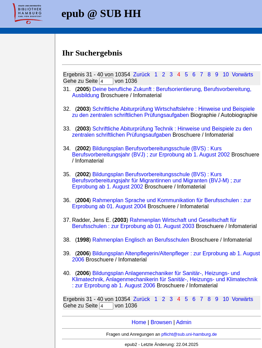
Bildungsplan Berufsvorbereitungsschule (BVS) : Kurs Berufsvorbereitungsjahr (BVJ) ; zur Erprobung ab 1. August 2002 (151, 151)
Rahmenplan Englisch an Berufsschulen (141, 240)
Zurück (141, 74)
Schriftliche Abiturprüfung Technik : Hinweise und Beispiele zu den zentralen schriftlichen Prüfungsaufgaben (162, 132)
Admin (183, 322)
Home (139, 322)
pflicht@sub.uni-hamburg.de (189, 334)
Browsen (161, 322)
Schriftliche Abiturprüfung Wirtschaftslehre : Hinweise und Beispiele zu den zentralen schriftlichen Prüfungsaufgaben (163, 112)
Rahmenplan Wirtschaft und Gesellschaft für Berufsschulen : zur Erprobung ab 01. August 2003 (154, 223)
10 (226, 74)
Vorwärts (242, 74)
